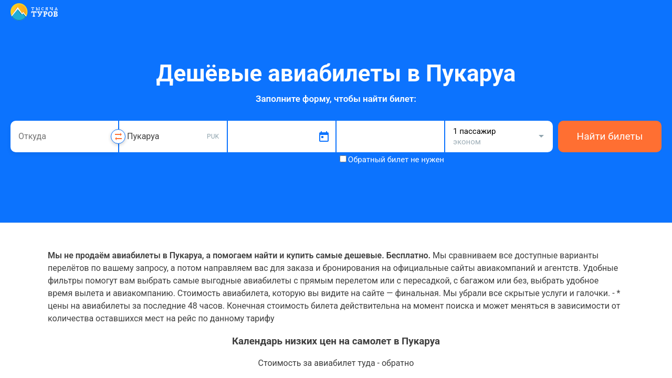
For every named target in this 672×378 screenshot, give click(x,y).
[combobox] (64, 136)
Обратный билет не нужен (396, 159)
